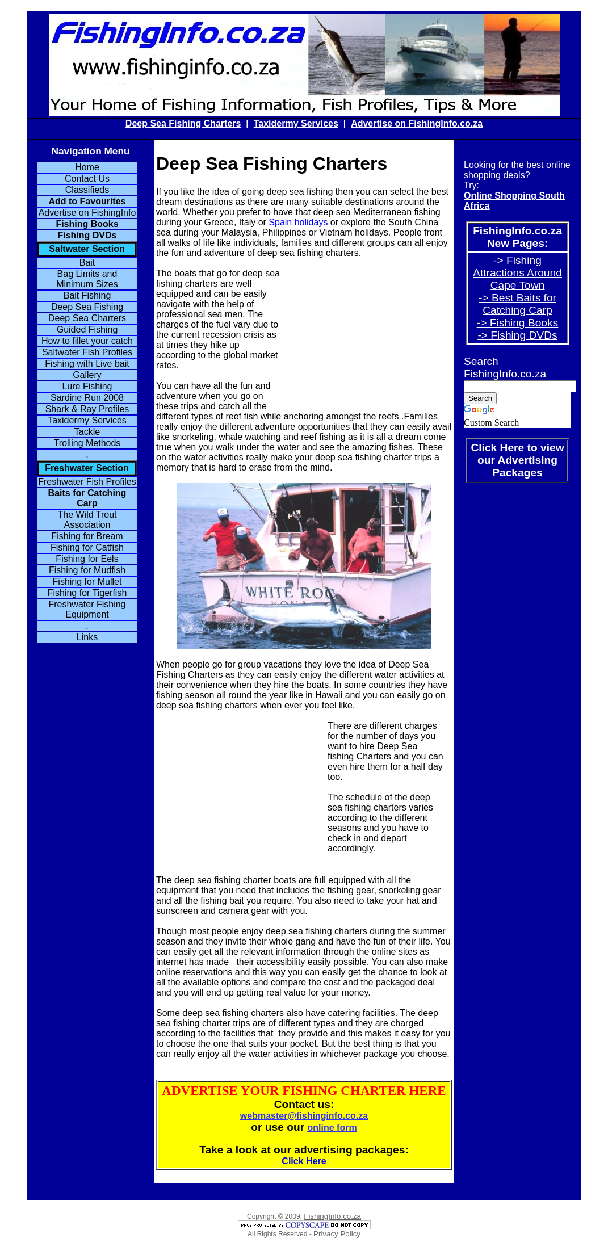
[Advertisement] (366, 340)
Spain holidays (298, 222)
